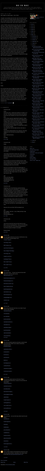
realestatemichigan (7, 327)
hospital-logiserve (7, 399)
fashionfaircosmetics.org (8, 283)
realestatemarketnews (8, 321)
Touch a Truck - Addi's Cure (35, 160)
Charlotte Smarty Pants (34, 149)
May (33, 142)
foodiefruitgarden (7, 421)
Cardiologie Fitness (7, 259)
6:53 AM (5, 374)
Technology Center (7, 242)
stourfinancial (6, 357)
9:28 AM (5, 183)
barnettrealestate (7, 330)
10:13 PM (6, 139)
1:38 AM (5, 446)
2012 (32, 24)
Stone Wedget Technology (9, 250)
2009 (32, 29)
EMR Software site (7, 245)
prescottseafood (7, 429)
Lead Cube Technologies (8, 248)
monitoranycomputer (8, 371)
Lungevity (31, 155)
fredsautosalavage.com (8, 280)
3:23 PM (5, 267)
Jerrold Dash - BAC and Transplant (36, 152)
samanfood (6, 440)
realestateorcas (7, 324)
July (33, 44)
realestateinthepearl (7, 310)
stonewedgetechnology (8, 394)
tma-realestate (6, 316)
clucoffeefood (6, 418)
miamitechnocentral (7, 386)
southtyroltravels (7, 365)
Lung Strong (32, 154)
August (33, 43)
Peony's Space (32, 157)
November (34, 37)
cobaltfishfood (6, 432)
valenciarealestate (7, 332)
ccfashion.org (6, 300)
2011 (32, 26)
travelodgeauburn (7, 362)
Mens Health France (7, 261)
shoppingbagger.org (7, 297)
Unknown (5, 235)
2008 (32, 31)
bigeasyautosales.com (8, 275)
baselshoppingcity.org (8, 289)
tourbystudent (6, 351)
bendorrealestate (7, 319)
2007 (32, 32)
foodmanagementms (8, 443)
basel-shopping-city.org (8, 286)
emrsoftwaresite (7, 388)
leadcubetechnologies (8, 391)
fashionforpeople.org (8, 294)
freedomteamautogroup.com (9, 278)
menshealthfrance (7, 408)
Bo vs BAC (22, 5)
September (34, 41)
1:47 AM (5, 303)
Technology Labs (7, 253)
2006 (32, 34)
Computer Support (7, 239)
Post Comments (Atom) (10, 464)
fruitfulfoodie (6, 427)
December (34, 36)
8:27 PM (5, 215)
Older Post (26, 462)
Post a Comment (4, 460)
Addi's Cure (32, 148)
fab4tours (5, 360)
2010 (32, 27)
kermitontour (6, 354)
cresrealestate (6, 313)
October (33, 39)
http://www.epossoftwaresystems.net (16, 454)
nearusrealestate (7, 335)
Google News (32, 151)
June (33, 140)
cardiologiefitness (7, 402)
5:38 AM (5, 337)
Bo (38, 15)
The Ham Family (33, 158)
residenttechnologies (8, 368)
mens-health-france (7, 405)
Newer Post (3, 462)
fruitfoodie (5, 424)
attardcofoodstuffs (7, 438)
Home (14, 462)
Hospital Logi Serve (7, 256)
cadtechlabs (6, 397)
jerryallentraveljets (7, 346)
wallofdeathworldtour (8, 349)
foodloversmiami (7, 435)
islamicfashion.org (7, 291)
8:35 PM (5, 232)
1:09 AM (5, 411)
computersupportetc (7, 383)
